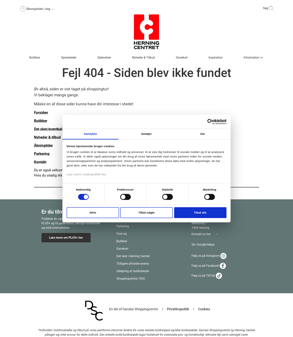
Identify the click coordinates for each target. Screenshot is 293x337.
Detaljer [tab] (146, 133)
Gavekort (122, 248)
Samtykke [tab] (90, 133)
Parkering (122, 226)
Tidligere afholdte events (132, 263)
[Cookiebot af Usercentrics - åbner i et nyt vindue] (210, 121)
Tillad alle (200, 212)
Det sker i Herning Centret (133, 256)
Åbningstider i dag (38, 9)
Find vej (121, 233)
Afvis (92, 212)
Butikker (121, 241)
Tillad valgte (146, 212)
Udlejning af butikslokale (132, 271)
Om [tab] (202, 133)
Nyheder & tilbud (47, 137)
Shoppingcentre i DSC (130, 278)
